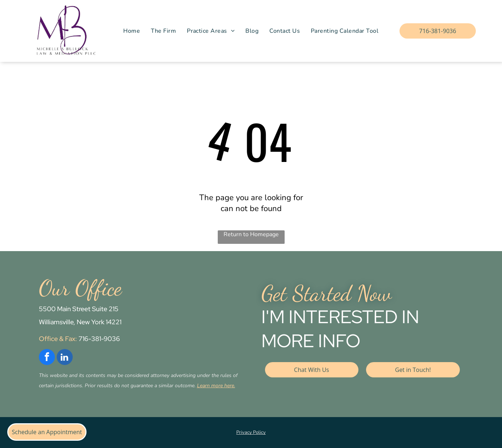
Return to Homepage (251, 234)
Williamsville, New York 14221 (80, 322)
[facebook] (47, 358)
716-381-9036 (99, 338)
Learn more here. (216, 385)
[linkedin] (65, 358)
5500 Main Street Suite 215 (79, 309)
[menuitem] (131, 31)
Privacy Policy (251, 432)
